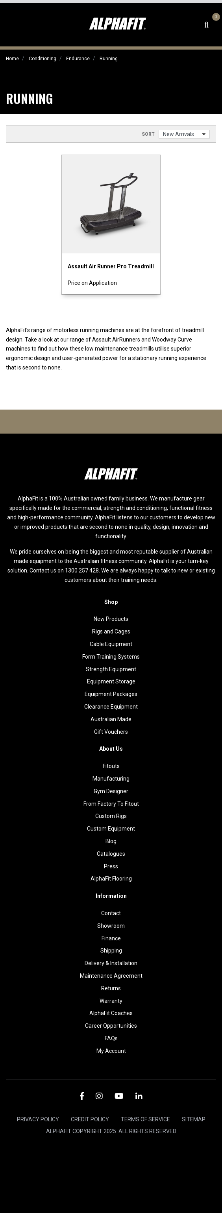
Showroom (111, 926)
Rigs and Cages (111, 631)
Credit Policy (90, 1119)
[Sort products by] (184, 134)
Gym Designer (111, 791)
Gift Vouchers (111, 732)
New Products (111, 619)
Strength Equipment (111, 669)
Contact (111, 913)
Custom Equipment (111, 828)
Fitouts (111, 766)
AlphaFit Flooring (111, 878)
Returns (111, 988)
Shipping (111, 950)
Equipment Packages (111, 694)
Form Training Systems (111, 657)
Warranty (111, 1001)
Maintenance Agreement (111, 976)
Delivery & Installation (111, 963)
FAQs (111, 1038)
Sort (148, 134)
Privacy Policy (38, 1119)
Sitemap (193, 1119)
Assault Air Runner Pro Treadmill (111, 266)
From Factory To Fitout (111, 804)
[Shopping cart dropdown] (215, 25)
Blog (111, 841)
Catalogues (111, 854)
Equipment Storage (111, 681)
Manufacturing (111, 778)
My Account (111, 1051)
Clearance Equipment (111, 706)
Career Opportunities (111, 1026)
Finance (111, 938)
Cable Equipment (111, 644)
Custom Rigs (111, 816)
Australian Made (111, 719)
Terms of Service (145, 1119)
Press (111, 866)
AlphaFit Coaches (111, 1013)
